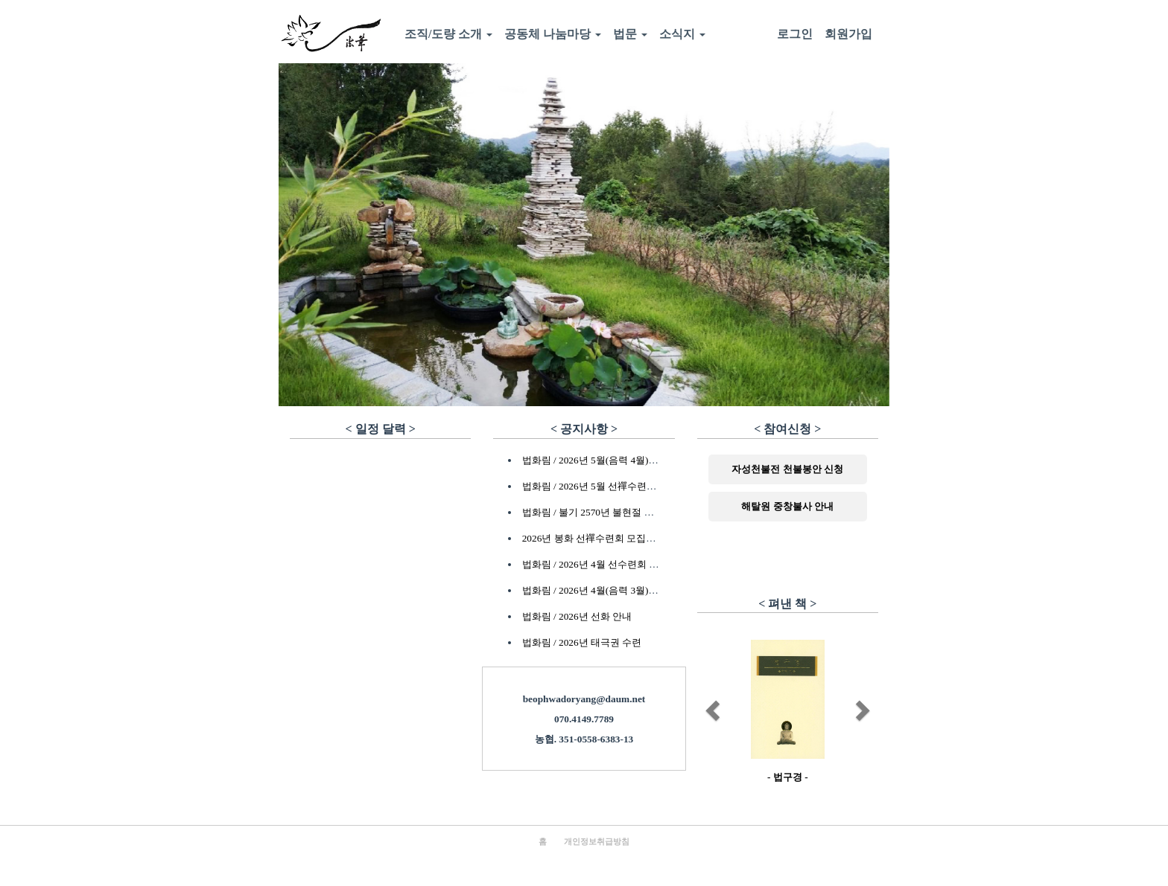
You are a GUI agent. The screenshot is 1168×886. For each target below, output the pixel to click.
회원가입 (848, 34)
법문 (630, 34)
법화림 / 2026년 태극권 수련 (582, 642)
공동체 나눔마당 (552, 34)
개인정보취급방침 (596, 842)
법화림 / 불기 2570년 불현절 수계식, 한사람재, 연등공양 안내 (652, 512)
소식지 (682, 34)
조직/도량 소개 (448, 34)
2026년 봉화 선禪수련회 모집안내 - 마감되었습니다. (633, 538)
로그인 (795, 34)
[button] (710, 706)
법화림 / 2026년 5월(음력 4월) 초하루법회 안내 (622, 460)
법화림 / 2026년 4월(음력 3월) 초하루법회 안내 (622, 590)
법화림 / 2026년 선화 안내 (577, 616)
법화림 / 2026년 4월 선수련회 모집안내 (605, 564)
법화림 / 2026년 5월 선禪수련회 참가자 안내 (616, 486)
